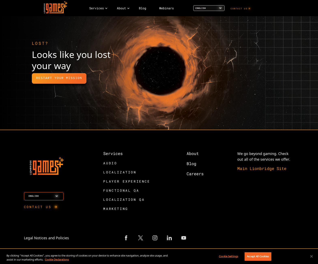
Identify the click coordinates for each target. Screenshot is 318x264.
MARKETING (115, 208)
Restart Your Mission (59, 78)
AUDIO (110, 163)
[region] (159, 257)
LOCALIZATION (119, 172)
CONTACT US (239, 8)
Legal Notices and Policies (46, 237)
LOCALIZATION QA (124, 199)
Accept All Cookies (258, 256)
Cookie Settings (228, 256)
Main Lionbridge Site (261, 168)
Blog (191, 163)
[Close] (311, 256)
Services (113, 153)
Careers (195, 173)
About (193, 153)
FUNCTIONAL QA (121, 190)
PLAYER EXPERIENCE (126, 181)
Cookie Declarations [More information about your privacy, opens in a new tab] (57, 259)
